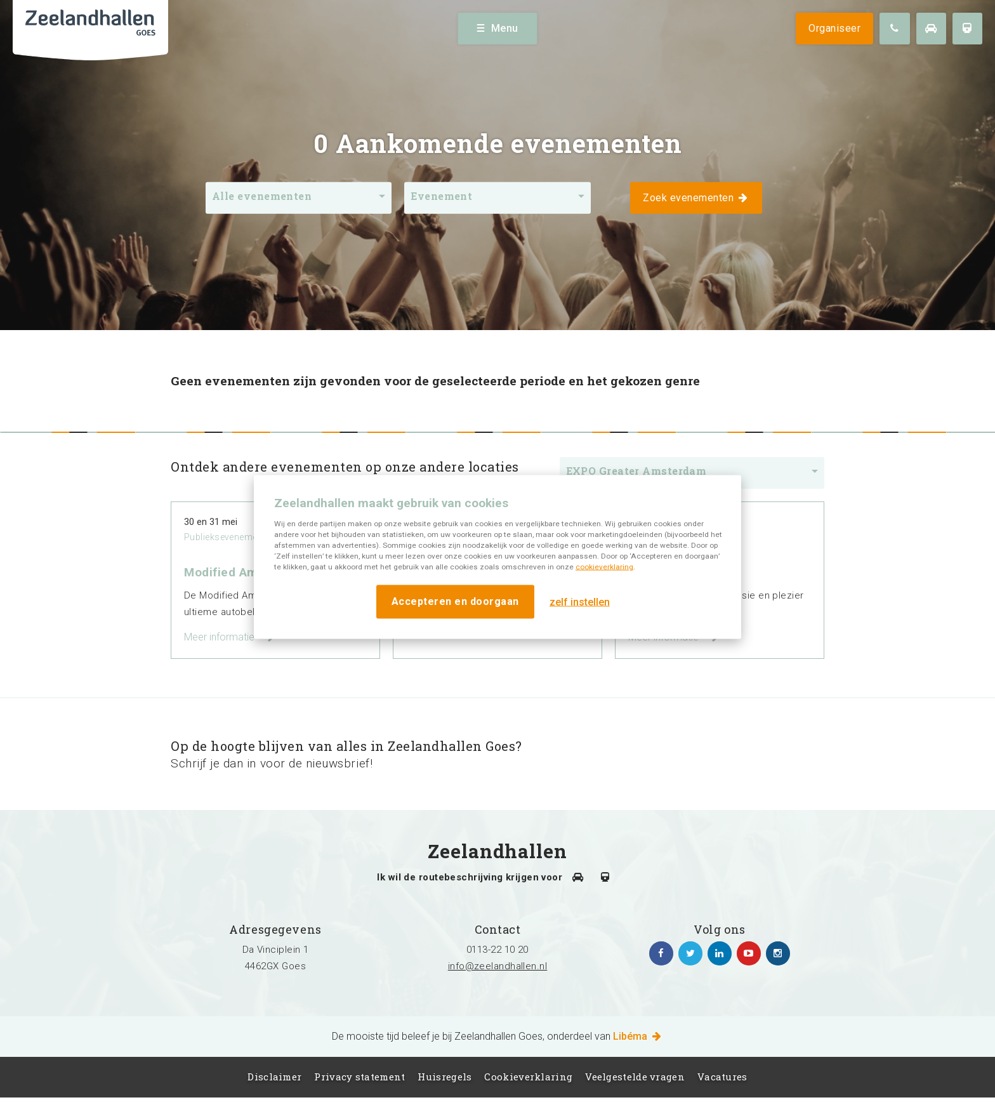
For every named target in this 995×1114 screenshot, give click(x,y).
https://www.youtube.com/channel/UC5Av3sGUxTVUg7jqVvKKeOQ (749, 953)
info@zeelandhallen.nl (497, 966)
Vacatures (722, 1076)
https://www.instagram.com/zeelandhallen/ (778, 953)
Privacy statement (359, 1076)
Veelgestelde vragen (635, 1076)
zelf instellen (580, 601)
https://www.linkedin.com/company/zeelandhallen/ (720, 953)
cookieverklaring (604, 566)
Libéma (638, 1036)
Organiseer (834, 28)
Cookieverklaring (528, 1076)
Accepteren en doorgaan (455, 601)
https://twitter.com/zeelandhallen (690, 953)
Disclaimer (274, 1076)
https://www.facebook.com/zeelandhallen (661, 953)
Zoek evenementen (696, 197)
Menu (497, 28)
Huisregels (444, 1076)
